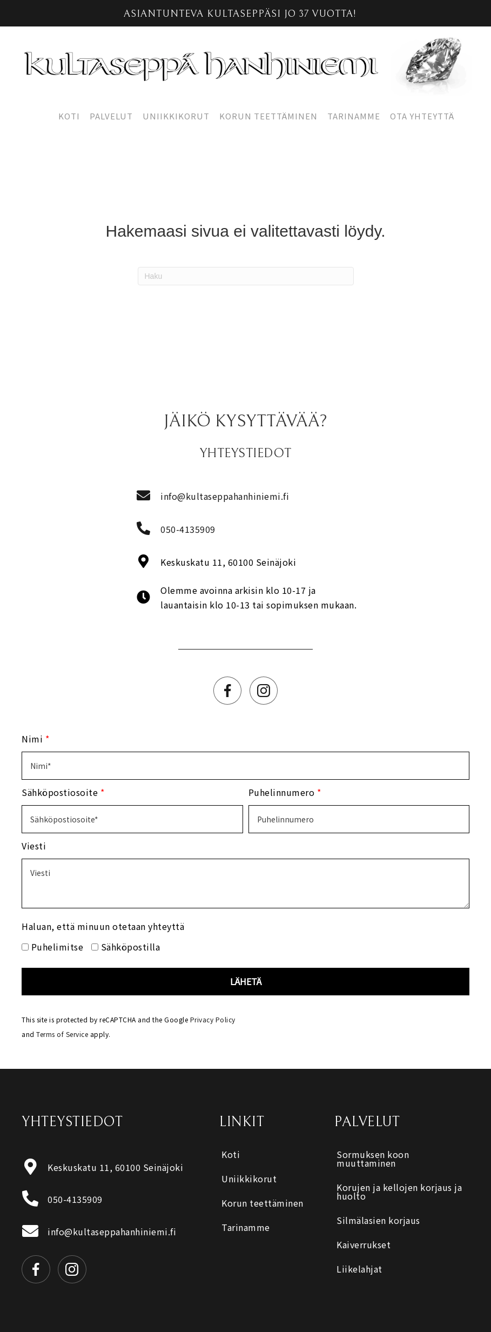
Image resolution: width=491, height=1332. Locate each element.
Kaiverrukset (364, 1244)
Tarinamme (353, 116)
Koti (69, 116)
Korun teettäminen (268, 116)
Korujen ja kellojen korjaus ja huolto (399, 1191)
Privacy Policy (213, 1019)
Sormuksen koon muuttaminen (373, 1158)
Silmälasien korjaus (378, 1220)
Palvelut (111, 116)
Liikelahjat (359, 1268)
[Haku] (246, 276)
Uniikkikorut (176, 116)
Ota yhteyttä (422, 116)
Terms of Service (62, 1034)
